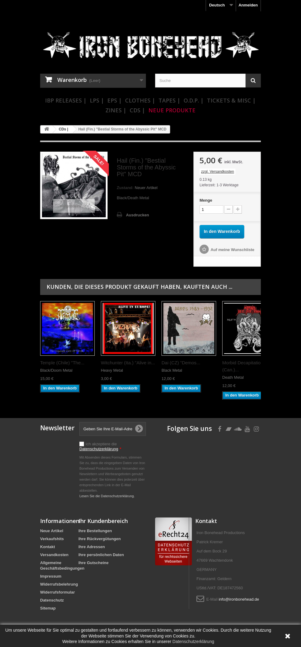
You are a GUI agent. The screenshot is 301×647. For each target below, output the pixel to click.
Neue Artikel (51, 531)
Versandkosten (54, 554)
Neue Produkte (172, 110)
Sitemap (48, 608)
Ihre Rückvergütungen (99, 539)
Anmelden (248, 5)
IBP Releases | (65, 100)
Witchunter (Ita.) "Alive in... (128, 362)
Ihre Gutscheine (93, 562)
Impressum (50, 576)
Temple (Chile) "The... (62, 362)
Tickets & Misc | (231, 100)
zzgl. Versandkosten (217, 171)
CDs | (137, 110)
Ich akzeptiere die (100, 446)
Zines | (115, 110)
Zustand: (125, 187)
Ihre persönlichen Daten (101, 554)
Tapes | (169, 100)
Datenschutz (52, 600)
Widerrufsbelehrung (59, 584)
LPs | (97, 100)
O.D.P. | (194, 100)
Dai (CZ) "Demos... (181, 362)
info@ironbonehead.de (239, 599)
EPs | (114, 100)
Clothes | (140, 100)
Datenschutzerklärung (98, 449)
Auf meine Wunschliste (232, 249)
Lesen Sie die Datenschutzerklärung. (107, 496)
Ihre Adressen (91, 546)
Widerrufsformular (57, 592)
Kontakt (47, 546)
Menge (206, 200)
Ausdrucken (137, 215)
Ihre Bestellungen (95, 531)
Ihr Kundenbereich (103, 521)
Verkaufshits (52, 539)
